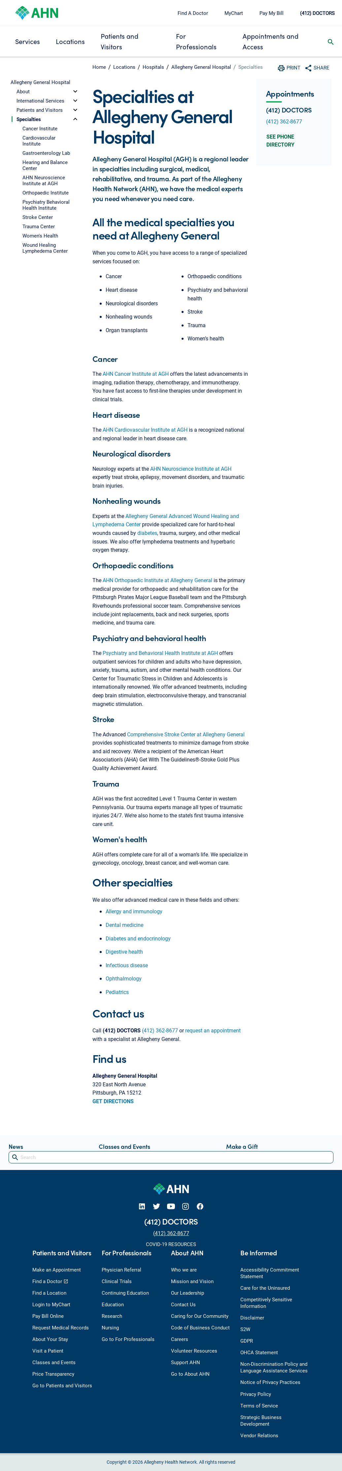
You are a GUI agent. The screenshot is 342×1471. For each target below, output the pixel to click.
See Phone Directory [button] (280, 140)
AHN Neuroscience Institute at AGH (190, 468)
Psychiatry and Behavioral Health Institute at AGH (160, 652)
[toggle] (75, 91)
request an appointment (213, 1030)
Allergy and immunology (134, 911)
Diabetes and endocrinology (138, 938)
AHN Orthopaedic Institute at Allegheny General (157, 580)
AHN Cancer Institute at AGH (136, 373)
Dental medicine (124, 924)
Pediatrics (117, 991)
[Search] (171, 1157)
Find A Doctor (193, 13)
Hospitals (153, 67)
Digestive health (124, 951)
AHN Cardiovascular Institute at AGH (145, 429)
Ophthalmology (124, 978)
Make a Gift (242, 1146)
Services (27, 41)
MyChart (233, 13)
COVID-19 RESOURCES (171, 1244)
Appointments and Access (270, 41)
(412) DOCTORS (317, 13)
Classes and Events (124, 1146)
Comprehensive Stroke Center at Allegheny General (186, 734)
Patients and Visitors (119, 41)
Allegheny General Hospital (201, 67)
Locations (70, 41)
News (16, 1146)
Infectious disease (127, 965)
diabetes (147, 532)
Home (99, 67)
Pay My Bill (271, 13)
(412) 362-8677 (160, 1030)
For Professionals (196, 41)
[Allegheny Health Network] (36, 12)
